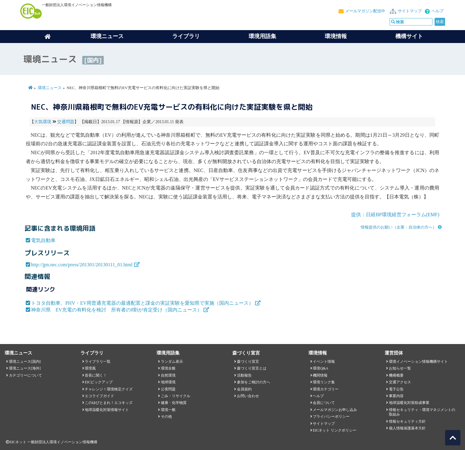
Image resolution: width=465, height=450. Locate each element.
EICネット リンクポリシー (334, 430)
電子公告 (396, 389)
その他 (166, 416)
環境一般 (168, 410)
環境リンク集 (324, 382)
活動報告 (244, 375)
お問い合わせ (248, 396)
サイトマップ (410, 11)
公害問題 (168, 389)
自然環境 (168, 375)
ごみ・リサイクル (175, 396)
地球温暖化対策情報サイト (107, 410)
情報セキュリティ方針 (407, 421)
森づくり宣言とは (251, 368)
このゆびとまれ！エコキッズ (109, 403)
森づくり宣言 (248, 361)
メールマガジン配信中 (365, 11)
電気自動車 (43, 240)
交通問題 (65, 121)
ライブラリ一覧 (97, 361)
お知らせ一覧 (400, 368)
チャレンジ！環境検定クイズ (109, 389)
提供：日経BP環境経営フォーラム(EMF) (395, 214)
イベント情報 (324, 361)
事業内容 (396, 396)
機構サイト (409, 36)
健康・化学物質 (174, 403)
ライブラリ (186, 36)
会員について (324, 403)
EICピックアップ (99, 382)
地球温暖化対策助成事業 (409, 403)
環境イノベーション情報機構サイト (418, 361)
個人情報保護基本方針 (407, 428)
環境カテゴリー (326, 389)
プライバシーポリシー (331, 416)
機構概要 (396, 375)
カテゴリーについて (25, 375)
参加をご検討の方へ (253, 382)
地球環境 (168, 382)
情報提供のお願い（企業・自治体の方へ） (398, 227)
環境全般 (168, 368)
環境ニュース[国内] (25, 361)
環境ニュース (50, 88)
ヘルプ (438, 11)
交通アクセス (400, 382)
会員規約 (244, 389)
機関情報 (320, 375)
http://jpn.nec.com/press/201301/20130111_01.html (82, 264)
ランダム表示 (172, 361)
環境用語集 (262, 36)
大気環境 (42, 121)
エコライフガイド (99, 396)
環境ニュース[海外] (25, 368)
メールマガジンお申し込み (335, 410)
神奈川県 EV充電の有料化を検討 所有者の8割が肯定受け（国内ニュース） (116, 309)
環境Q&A (320, 368)
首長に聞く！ (96, 375)
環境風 (90, 368)
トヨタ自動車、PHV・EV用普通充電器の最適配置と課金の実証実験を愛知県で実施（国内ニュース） (142, 303)
